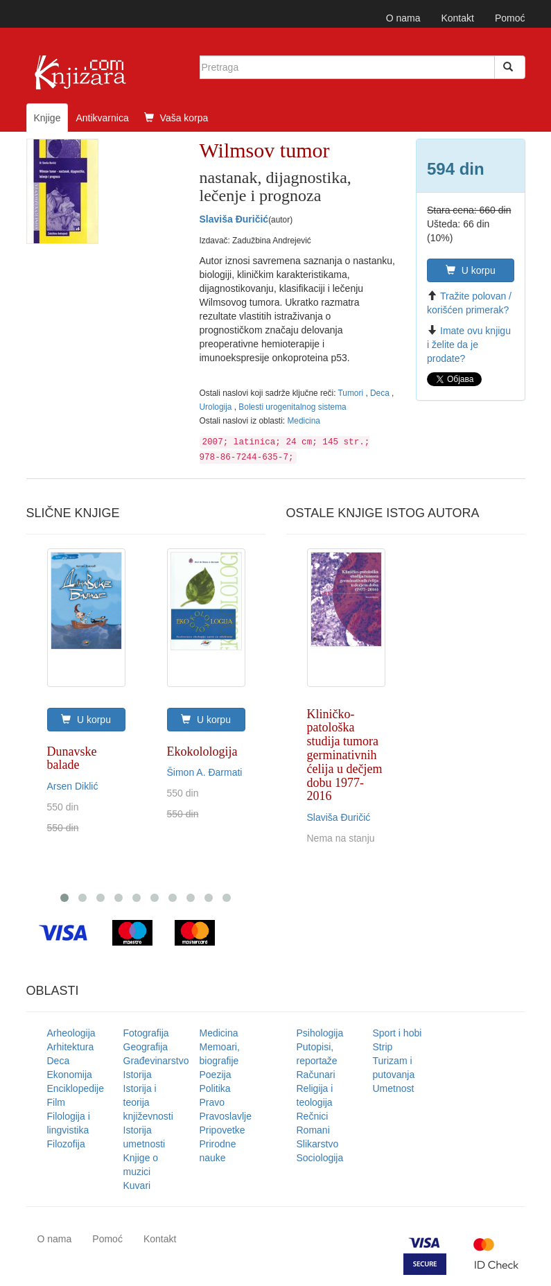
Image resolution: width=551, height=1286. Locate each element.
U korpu (471, 270)
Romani (313, 1130)
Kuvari (137, 1185)
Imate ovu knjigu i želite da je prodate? (469, 344)
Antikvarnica (102, 117)
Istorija (137, 1074)
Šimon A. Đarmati (205, 772)
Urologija (217, 407)
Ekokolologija (202, 751)
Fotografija (146, 1033)
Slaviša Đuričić (234, 219)
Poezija (215, 1074)
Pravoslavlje (226, 1116)
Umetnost (393, 1088)
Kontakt (457, 18)
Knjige (47, 117)
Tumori (352, 393)
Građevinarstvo (156, 1060)
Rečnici (313, 1116)
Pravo (212, 1102)
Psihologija (320, 1033)
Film (56, 1102)
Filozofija (66, 1143)
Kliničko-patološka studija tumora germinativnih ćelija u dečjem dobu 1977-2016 (345, 755)
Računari (316, 1074)
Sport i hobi (397, 1033)
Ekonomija (69, 1074)
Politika (215, 1088)
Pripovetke (222, 1130)
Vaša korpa (176, 117)
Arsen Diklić (72, 786)
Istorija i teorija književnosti (148, 1102)
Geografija (145, 1046)
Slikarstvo (318, 1143)
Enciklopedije (76, 1088)
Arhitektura (70, 1046)
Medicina (303, 421)
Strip (383, 1046)
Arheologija (71, 1033)
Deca (381, 393)
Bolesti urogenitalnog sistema (292, 407)
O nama (403, 18)
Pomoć (510, 18)
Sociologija (320, 1157)
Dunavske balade (72, 758)
